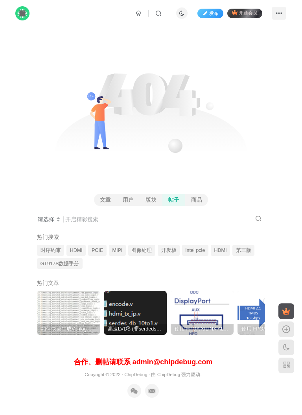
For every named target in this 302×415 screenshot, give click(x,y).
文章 (105, 199)
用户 (128, 199)
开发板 (169, 250)
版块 (151, 199)
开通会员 (245, 13)
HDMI (76, 250)
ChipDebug (135, 374)
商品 (196, 199)
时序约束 (51, 250)
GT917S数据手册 (60, 263)
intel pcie (195, 250)
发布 (210, 13)
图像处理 (141, 250)
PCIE (97, 250)
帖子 (173, 199)
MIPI (117, 250)
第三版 (243, 250)
